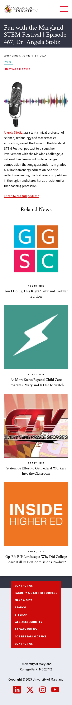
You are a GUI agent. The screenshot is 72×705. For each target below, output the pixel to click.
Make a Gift (23, 600)
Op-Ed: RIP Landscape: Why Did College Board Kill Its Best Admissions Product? (36, 559)
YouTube (55, 690)
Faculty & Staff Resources (36, 593)
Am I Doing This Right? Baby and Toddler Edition (36, 294)
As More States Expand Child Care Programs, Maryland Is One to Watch (36, 382)
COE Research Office (31, 636)
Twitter (30, 690)
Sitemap (21, 614)
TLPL (8, 62)
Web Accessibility (28, 622)
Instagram (42, 690)
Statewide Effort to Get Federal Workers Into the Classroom (36, 471)
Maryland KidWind (18, 69)
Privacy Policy (26, 629)
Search (20, 607)
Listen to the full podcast (21, 196)
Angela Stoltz (13, 132)
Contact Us (24, 643)
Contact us (24, 585)
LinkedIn (17, 690)
